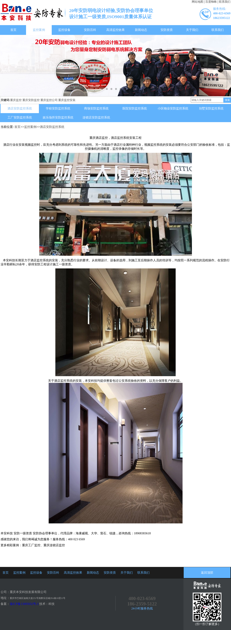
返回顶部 (207, 572)
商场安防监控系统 (96, 108)
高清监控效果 (115, 29)
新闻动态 (141, 29)
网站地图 (197, 1)
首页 (13, 29)
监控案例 (39, 29)
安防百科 (90, 29)
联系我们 (224, 1)
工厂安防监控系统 (19, 117)
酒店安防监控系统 (19, 108)
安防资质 (167, 29)
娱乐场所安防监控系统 (58, 117)
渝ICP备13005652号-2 (24, 603)
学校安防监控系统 (58, 108)
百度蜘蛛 (211, 1)
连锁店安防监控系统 (96, 117)
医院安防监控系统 (134, 108)
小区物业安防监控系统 (173, 108)
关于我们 (192, 29)
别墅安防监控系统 (211, 108)
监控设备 (64, 29)
